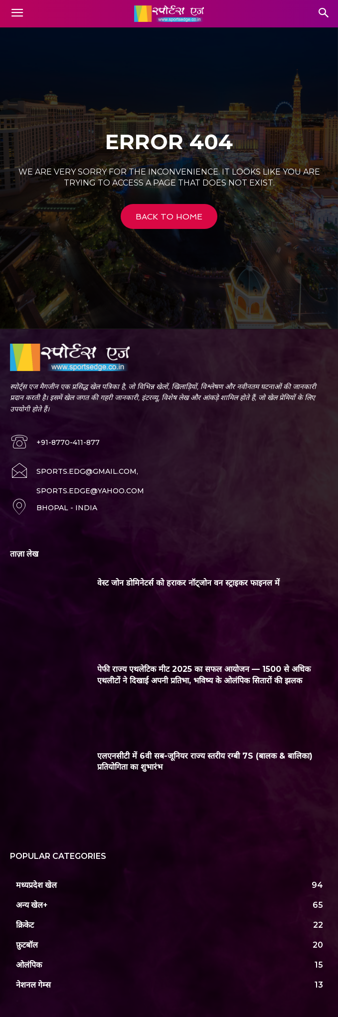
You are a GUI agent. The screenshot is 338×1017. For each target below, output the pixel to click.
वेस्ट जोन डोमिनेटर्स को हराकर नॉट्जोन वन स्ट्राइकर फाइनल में (188, 583)
